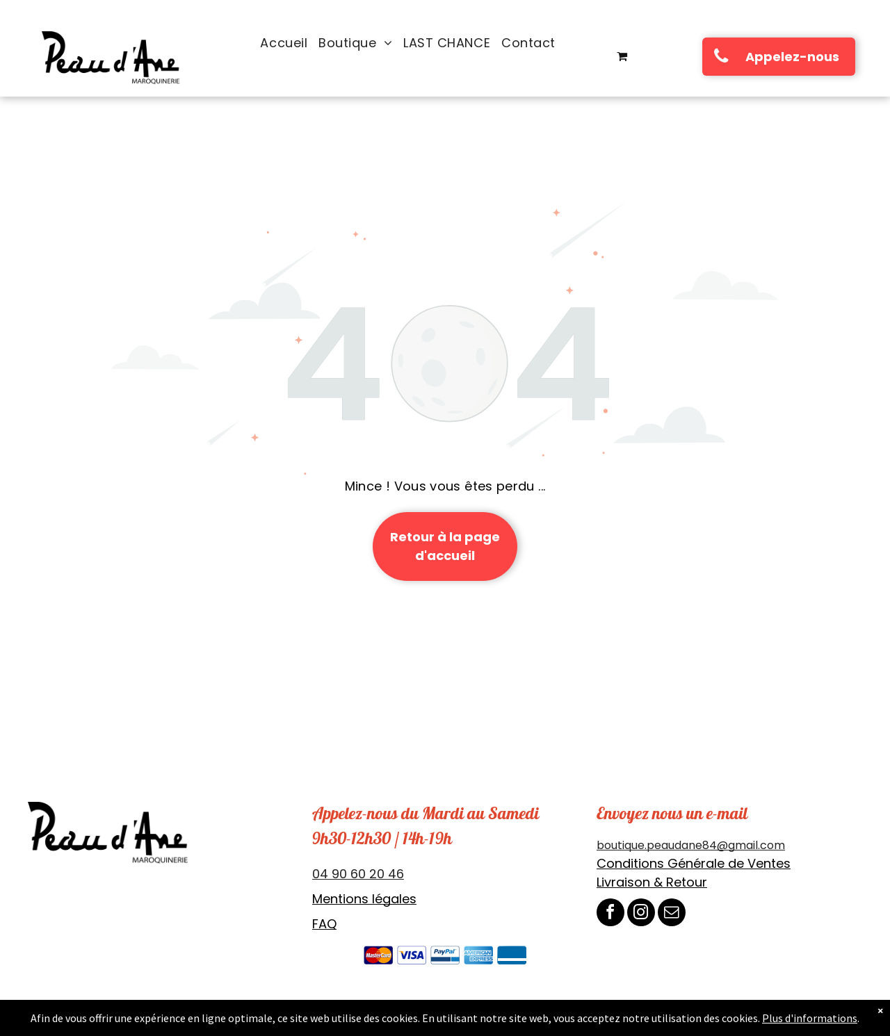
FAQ (324, 923)
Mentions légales (364, 898)
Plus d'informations (809, 1018)
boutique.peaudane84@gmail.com (691, 845)
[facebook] (610, 914)
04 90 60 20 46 (358, 873)
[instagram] (641, 914)
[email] (672, 914)
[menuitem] (283, 43)
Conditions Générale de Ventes (694, 863)
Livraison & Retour (652, 882)
